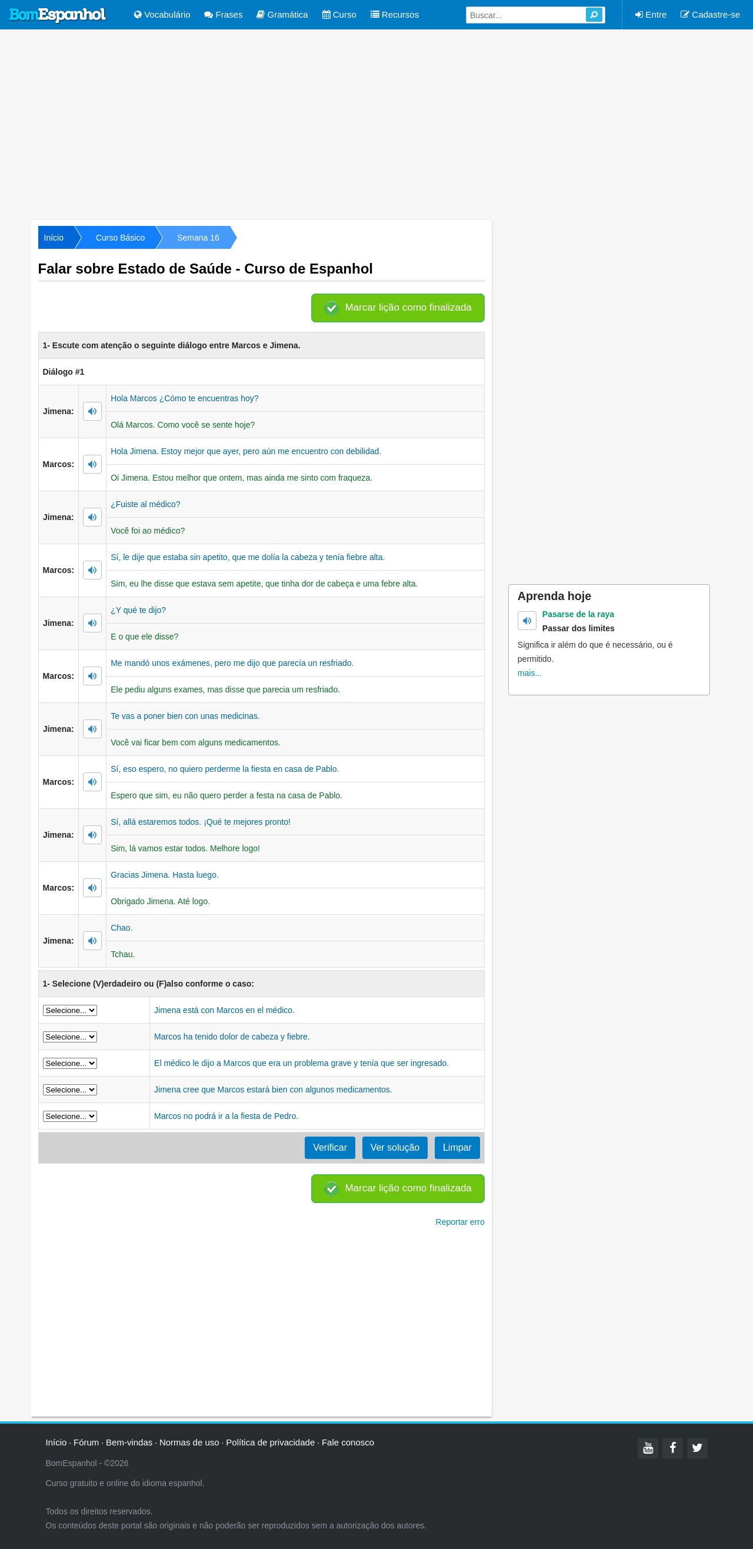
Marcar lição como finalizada (408, 307)
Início (54, 237)
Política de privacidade (270, 1442)
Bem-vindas (129, 1442)
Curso (339, 14)
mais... (530, 673)
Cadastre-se (710, 14)
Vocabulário (162, 14)
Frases (223, 14)
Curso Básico (120, 237)
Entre (651, 14)
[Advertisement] (376, 123)
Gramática (282, 14)
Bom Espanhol (58, 16)
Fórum (86, 1442)
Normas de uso (189, 1442)
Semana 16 (198, 237)
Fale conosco (348, 1442)
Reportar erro (460, 1222)
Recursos (395, 14)
